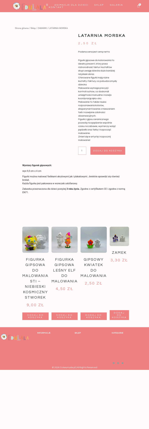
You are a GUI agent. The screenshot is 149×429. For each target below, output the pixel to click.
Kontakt (56, 7)
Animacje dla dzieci (71, 5)
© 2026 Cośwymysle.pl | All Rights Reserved (74, 367)
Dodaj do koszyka (110, 151)
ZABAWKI (42, 28)
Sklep (99, 5)
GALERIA (116, 5)
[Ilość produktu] (82, 151)
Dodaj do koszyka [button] (35, 316)
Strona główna (22, 28)
